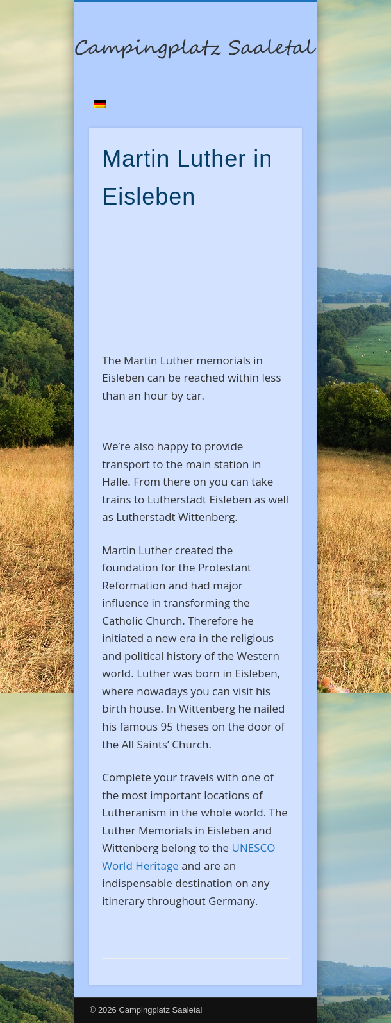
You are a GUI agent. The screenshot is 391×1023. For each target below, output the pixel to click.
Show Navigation (270, 115)
